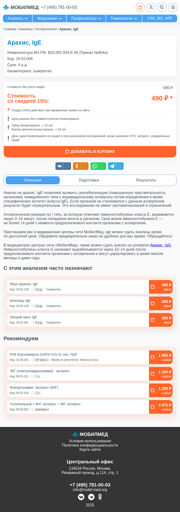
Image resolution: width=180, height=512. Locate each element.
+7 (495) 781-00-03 (59, 7)
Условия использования (90, 441)
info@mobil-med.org (90, 490)
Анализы (15, 18)
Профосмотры (84, 18)
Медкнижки (47, 18)
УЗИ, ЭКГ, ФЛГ (159, 18)
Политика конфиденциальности (90, 445)
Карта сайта (89, 449)
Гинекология (122, 18)
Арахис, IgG (160, 245)
